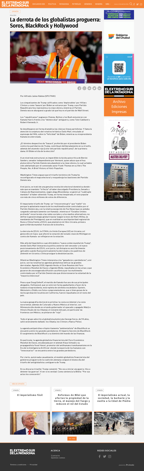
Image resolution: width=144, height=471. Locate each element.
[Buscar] (131, 4)
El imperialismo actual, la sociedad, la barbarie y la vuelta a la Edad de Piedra (114, 398)
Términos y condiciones (18, 464)
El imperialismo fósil (30, 395)
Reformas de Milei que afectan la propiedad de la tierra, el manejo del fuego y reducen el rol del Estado (72, 399)
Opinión (16, 390)
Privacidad (33, 464)
